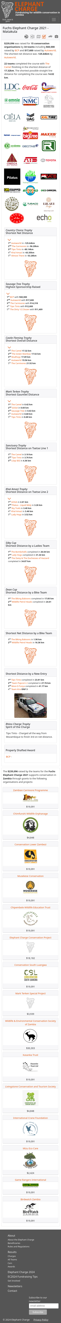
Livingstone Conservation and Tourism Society (30, 1086)
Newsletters (15, 1286)
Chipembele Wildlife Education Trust (30, 907)
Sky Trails (15, 508)
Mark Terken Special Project (30, 993)
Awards (11, 1266)
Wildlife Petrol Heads (22, 601)
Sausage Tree (17, 410)
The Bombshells (19, 551)
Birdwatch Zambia (30, 1199)
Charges (12, 1256)
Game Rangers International (30, 1179)
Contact (12, 1291)
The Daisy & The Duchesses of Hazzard (30, 558)
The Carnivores (19, 246)
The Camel (16, 350)
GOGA (15, 407)
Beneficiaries (14, 1243)
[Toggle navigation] (53, 19)
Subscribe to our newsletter (38, 1299)
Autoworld (50, 50)
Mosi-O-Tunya (18, 686)
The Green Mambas (21, 353)
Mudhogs (16, 356)
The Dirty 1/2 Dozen (19, 309)
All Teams (12, 1259)
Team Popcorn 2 (19, 683)
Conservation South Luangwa (30, 964)
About (11, 1235)
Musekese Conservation (30, 876)
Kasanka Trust (30, 1054)
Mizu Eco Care (30, 1148)
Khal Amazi (16, 252)
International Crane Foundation (30, 1117)
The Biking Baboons (21, 598)
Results (12, 1252)
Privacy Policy (41, 1319)
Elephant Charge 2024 (21, 1272)
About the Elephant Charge (21, 1239)
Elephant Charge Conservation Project (30, 937)
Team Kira (16, 689)
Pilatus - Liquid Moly (21, 505)
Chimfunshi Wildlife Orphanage (30, 813)
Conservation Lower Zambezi (30, 844)
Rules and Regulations (18, 1246)
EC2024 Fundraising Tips (23, 1276)
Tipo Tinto (16, 249)
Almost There (17, 255)
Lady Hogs (16, 514)
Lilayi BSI (15, 460)
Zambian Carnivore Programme (30, 790)
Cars (10, 1263)
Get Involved (14, 1280)
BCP (17, 50)
